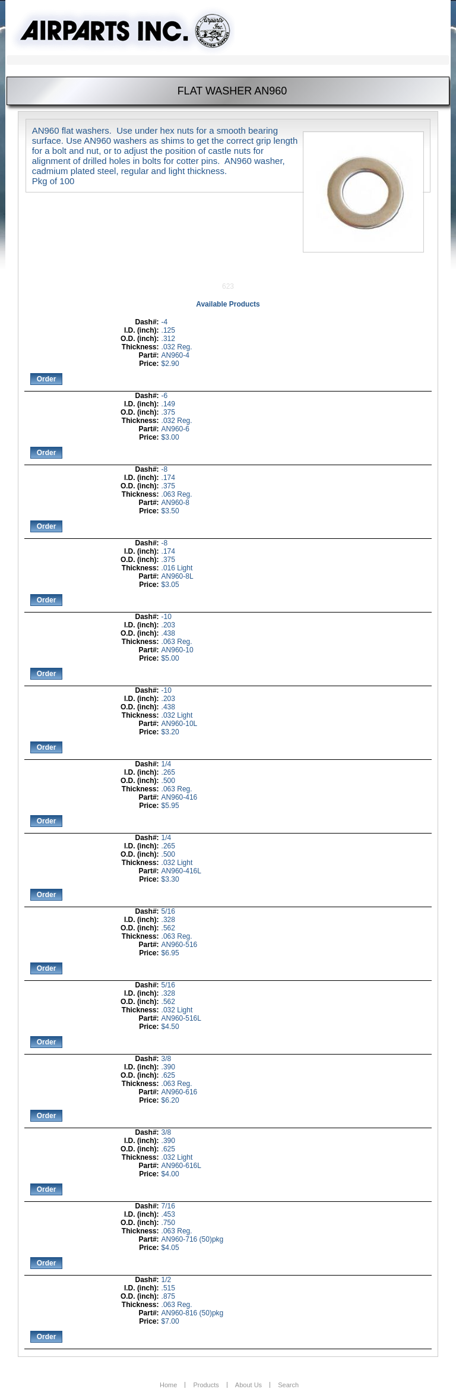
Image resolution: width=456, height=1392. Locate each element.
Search (288, 1384)
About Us (248, 1384)
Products (205, 1384)
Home (168, 1384)
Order (46, 379)
